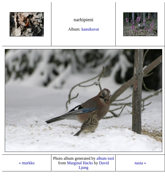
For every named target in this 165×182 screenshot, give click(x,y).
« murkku (27, 163)
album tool (105, 158)
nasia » (140, 163)
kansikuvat (90, 29)
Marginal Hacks (80, 163)
